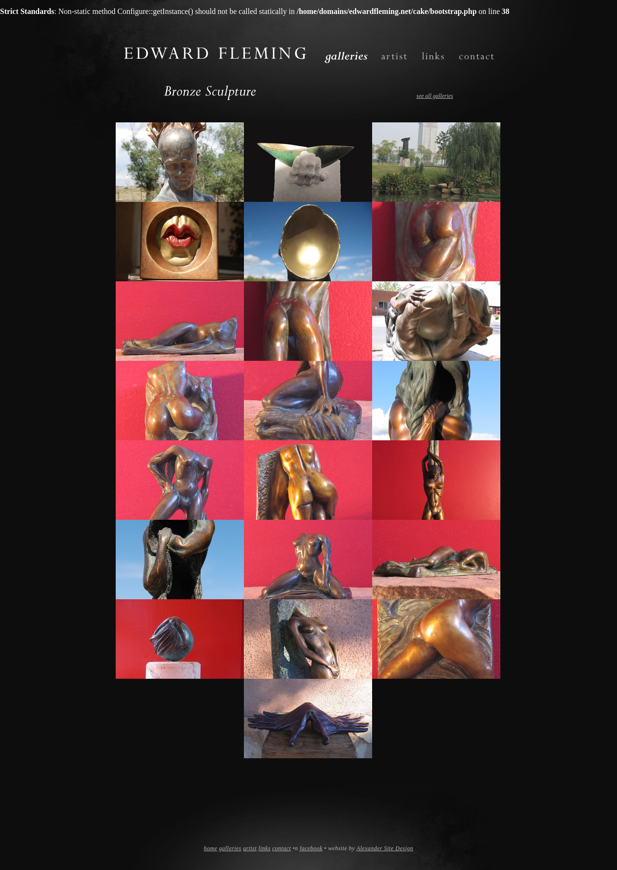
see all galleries (434, 95)
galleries (230, 848)
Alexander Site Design (384, 848)
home (210, 848)
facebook (311, 848)
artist (249, 848)
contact (281, 848)
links (264, 848)
